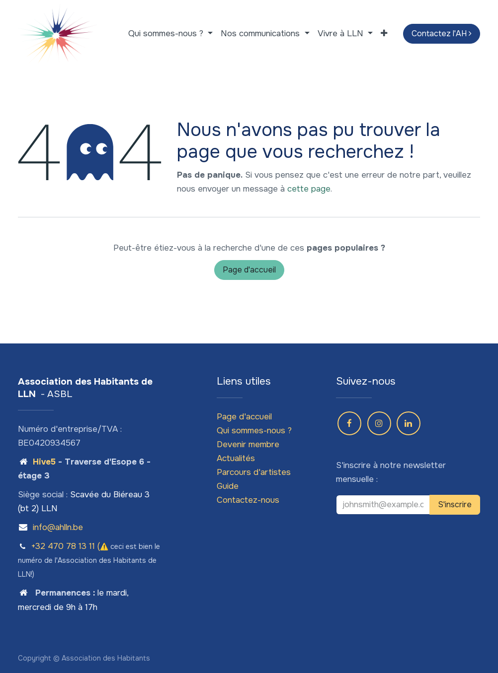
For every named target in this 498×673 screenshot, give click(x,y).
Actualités (236, 458)
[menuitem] (170, 34)
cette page (309, 189)
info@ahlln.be (58, 527)
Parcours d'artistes (254, 472)
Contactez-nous (248, 500)
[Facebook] (349, 423)
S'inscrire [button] (455, 504)
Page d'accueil (249, 270)
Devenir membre (248, 444)
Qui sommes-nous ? (254, 430)
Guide (228, 486)
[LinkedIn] (408, 423)
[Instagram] (379, 423)
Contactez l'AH (442, 33)
